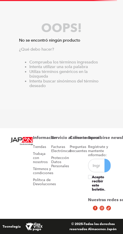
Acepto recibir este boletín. (98, 183)
